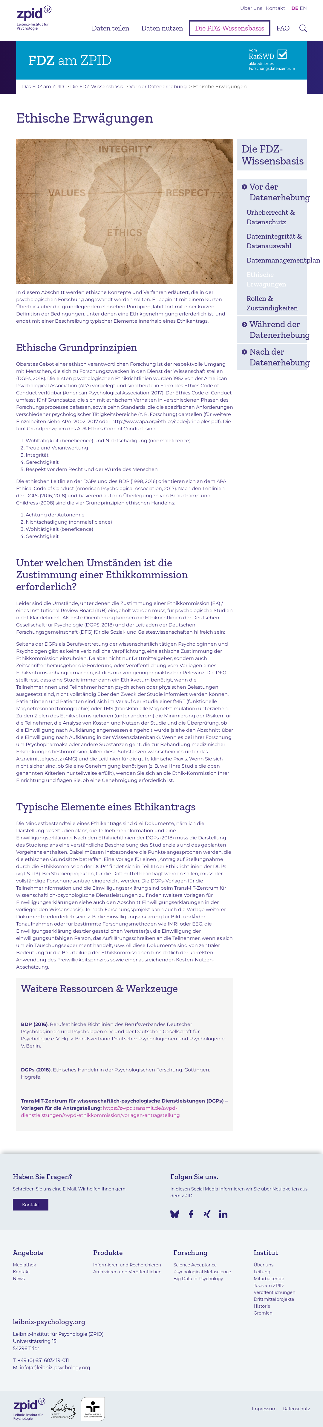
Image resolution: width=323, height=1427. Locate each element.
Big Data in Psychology (198, 1278)
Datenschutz (296, 1408)
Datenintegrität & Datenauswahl (274, 241)
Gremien (263, 1313)
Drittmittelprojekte (274, 1299)
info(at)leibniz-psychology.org (55, 1367)
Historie (262, 1306)
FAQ (283, 28)
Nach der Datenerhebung (274, 357)
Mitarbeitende (269, 1278)
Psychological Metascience (202, 1271)
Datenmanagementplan (275, 260)
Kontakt (275, 8)
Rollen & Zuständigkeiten (272, 303)
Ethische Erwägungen (266, 279)
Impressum (264, 1408)
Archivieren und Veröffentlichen (127, 1271)
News (19, 1278)
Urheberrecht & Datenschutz (271, 217)
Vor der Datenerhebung (158, 86)
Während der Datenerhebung (274, 329)
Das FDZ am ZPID (43, 86)
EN (303, 8)
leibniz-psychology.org (49, 1321)
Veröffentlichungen (275, 1292)
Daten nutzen (162, 28)
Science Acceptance (195, 1265)
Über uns (251, 8)
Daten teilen (110, 28)
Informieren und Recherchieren (127, 1265)
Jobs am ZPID (269, 1285)
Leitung (262, 1271)
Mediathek (24, 1265)
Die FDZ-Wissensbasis (229, 28)
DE (294, 8)
